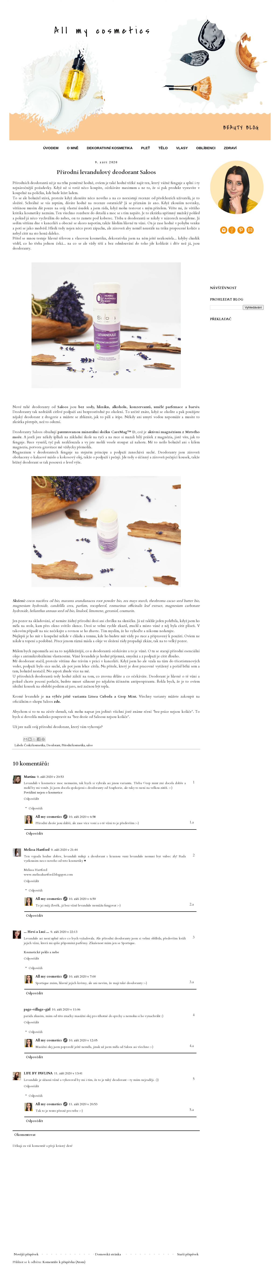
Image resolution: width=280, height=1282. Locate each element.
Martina (29, 777)
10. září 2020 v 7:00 (82, 976)
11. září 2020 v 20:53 (83, 1104)
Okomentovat (24, 1135)
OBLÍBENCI (206, 148)
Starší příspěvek (188, 1254)
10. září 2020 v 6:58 (82, 817)
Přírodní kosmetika (73, 745)
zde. (57, 701)
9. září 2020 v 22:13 (63, 932)
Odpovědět (31, 799)
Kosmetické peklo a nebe (41, 952)
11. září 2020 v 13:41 (68, 1073)
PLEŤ (145, 148)
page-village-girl (37, 1009)
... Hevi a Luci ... (36, 932)
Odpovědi (35, 808)
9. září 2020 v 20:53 (50, 777)
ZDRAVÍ (230, 148)
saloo (89, 745)
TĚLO (163, 148)
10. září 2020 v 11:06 (66, 1009)
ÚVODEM (51, 148)
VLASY (182, 148)
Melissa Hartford (36, 849)
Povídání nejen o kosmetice (43, 792)
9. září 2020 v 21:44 (64, 849)
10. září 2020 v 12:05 (83, 1040)
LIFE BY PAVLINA (38, 1073)
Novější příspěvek (26, 1254)
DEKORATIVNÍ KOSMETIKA (110, 148)
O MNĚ (72, 148)
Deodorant (53, 745)
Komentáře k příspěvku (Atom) (63, 1262)
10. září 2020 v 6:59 (82, 899)
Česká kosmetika (34, 745)
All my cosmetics (48, 817)
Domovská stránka (108, 1254)
